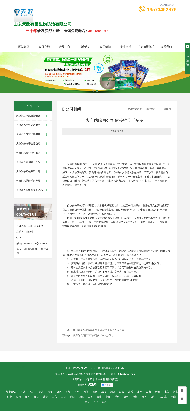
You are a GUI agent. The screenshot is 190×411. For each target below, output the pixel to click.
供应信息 (84, 46)
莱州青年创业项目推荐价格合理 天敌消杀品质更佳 (100, 330)
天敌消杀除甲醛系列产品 (32, 190)
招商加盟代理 (146, 46)
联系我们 (166, 46)
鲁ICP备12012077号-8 (123, 373)
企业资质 (125, 46)
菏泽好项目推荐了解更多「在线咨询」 (93, 335)
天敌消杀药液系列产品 (32, 181)
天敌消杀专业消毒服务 (32, 134)
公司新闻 (105, 46)
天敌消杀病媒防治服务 (32, 116)
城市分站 (11, 391)
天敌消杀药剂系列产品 (32, 162)
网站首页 (23, 46)
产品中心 (64, 46)
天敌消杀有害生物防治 (32, 144)
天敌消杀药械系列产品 (32, 172)
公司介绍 (44, 46)
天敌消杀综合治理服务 (32, 153)
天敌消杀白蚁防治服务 (32, 125)
